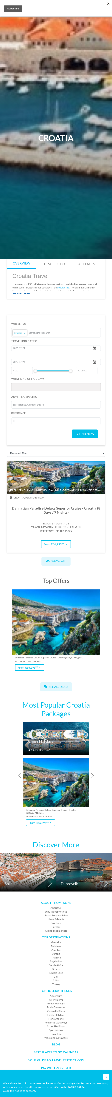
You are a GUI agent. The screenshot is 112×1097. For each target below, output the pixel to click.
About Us (56, 907)
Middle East (56, 972)
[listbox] (56, 332)
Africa (56, 980)
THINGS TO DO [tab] (53, 264)
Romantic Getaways (56, 1022)
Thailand (56, 957)
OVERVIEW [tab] (21, 263)
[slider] (35, 371)
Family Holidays (56, 1014)
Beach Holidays (56, 1003)
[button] (106, 1077)
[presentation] (18, 775)
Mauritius (56, 942)
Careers (56, 926)
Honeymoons (56, 1018)
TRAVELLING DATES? (24, 341)
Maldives (56, 946)
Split (8, 883)
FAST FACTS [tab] (86, 264)
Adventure (56, 995)
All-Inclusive (56, 999)
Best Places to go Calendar (56, 1052)
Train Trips (56, 1033)
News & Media (56, 919)
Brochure (56, 923)
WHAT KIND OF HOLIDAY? (27, 378)
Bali (56, 976)
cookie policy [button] (76, 1086)
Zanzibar (56, 949)
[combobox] (42, 333)
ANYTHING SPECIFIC (24, 396)
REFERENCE (18, 413)
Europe (56, 953)
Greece (56, 968)
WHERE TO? (18, 323)
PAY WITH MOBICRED (56, 1068)
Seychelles (56, 961)
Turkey (56, 984)
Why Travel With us (56, 911)
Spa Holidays (56, 1030)
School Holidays (56, 1026)
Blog (56, 1044)
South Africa (63, 287)
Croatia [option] (20, 333)
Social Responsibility (56, 915)
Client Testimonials (56, 930)
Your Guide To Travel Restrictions (56, 1060)
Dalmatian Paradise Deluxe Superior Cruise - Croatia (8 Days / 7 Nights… (49, 657)
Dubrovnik (69, 883)
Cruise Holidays (40, 742)
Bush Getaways (56, 1007)
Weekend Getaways (56, 1037)
